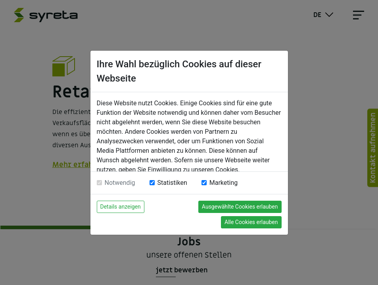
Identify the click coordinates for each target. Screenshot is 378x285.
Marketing (223, 182)
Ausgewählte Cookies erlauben (240, 206)
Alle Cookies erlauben (251, 222)
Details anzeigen (120, 206)
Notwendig (120, 182)
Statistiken (172, 182)
